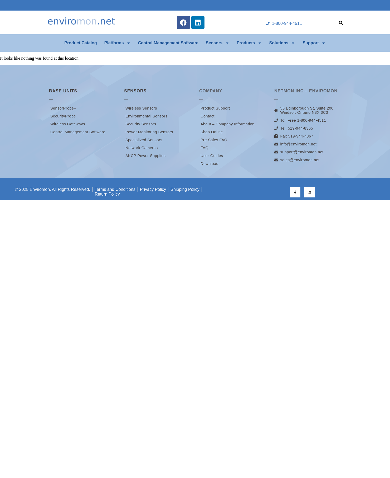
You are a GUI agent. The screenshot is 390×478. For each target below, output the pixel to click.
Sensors (217, 43)
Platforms (117, 43)
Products (249, 43)
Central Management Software (168, 43)
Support (314, 43)
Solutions (282, 43)
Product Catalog (80, 43)
